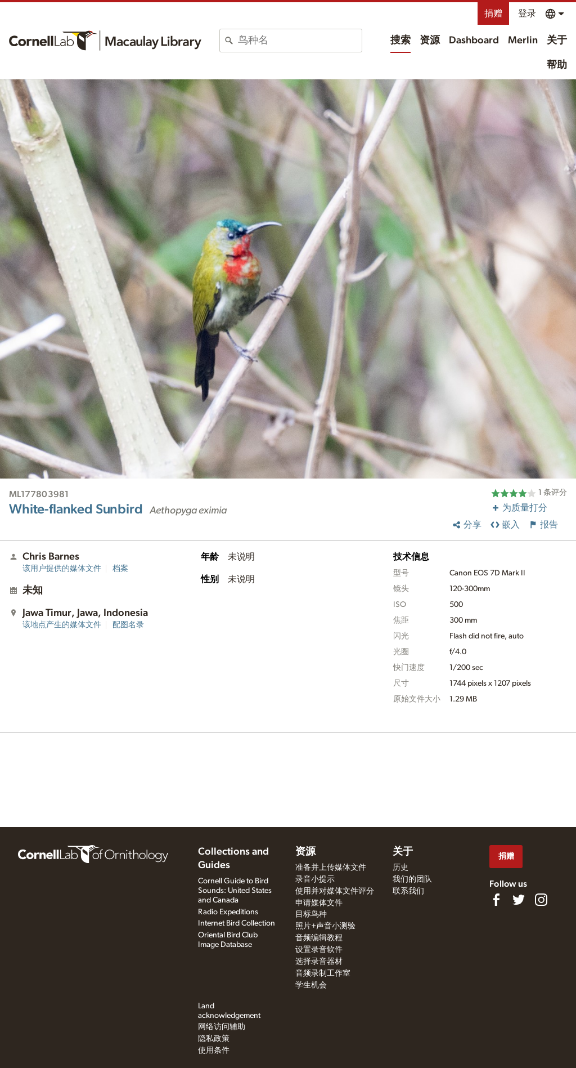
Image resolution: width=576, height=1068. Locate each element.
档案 (120, 569)
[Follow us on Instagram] (541, 899)
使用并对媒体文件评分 (334, 891)
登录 (527, 13)
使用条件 (214, 1050)
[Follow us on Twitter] (518, 899)
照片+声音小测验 (325, 926)
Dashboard (474, 40)
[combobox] (300, 40)
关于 (557, 40)
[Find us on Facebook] (496, 899)
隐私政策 (214, 1039)
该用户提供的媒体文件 (61, 569)
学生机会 (311, 985)
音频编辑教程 (319, 938)
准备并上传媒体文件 (330, 868)
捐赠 (493, 13)
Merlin (523, 40)
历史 (400, 868)
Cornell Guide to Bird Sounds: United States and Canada (235, 890)
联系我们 (408, 891)
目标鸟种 (311, 914)
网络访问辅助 (221, 1027)
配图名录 (128, 625)
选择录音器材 (319, 962)
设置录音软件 (319, 950)
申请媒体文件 (319, 903)
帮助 (557, 65)
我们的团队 (412, 879)
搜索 (400, 40)
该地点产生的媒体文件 (61, 625)
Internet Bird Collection (236, 923)
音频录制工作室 (322, 973)
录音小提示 (315, 879)
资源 (430, 40)
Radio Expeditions (228, 912)
